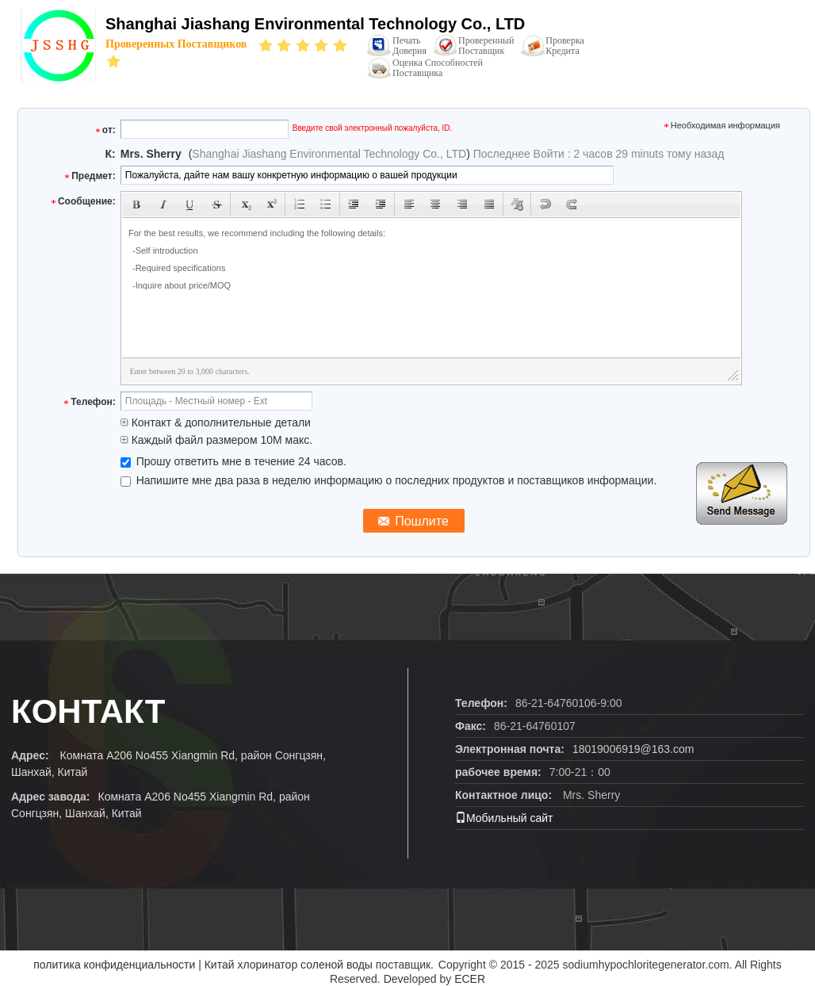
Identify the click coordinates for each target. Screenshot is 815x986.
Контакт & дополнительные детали (216, 422)
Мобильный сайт (504, 818)
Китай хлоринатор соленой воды (289, 964)
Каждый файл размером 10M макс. (216, 440)
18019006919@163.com (633, 749)
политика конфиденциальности (114, 964)
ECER (469, 979)
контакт (88, 711)
